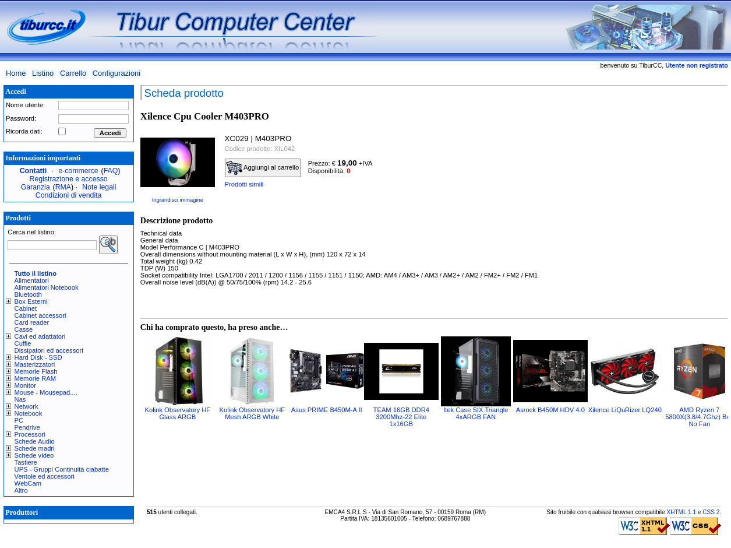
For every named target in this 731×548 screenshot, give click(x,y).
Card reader (32, 322)
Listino (43, 73)
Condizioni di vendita (69, 195)
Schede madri (35, 448)
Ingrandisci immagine (177, 200)
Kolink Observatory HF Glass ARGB (178, 413)
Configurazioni (116, 73)
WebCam (28, 483)
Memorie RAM (35, 378)
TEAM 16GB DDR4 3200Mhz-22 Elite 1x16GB (401, 416)
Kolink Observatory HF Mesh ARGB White (252, 413)
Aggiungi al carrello (262, 168)
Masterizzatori (35, 364)
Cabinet (26, 308)
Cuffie (23, 343)
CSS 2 (710, 512)
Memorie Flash (36, 371)
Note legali (99, 187)
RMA (63, 187)
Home (16, 73)
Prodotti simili (244, 184)
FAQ (111, 171)
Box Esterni (31, 301)
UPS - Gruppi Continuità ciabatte (62, 469)
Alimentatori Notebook (47, 287)
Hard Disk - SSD (38, 357)
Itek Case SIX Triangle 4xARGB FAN (475, 413)
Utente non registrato (696, 65)
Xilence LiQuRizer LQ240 (625, 409)
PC (19, 420)
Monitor (25, 385)
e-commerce (78, 171)
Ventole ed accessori (45, 476)
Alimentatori (32, 280)
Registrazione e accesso (69, 179)
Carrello (73, 73)
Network (26, 406)
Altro (21, 490)
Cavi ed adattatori (40, 336)
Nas (20, 399)
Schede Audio (35, 441)
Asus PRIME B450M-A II (326, 409)
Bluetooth (28, 294)
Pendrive (27, 427)
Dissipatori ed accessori (49, 350)
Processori (30, 434)
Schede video (34, 455)
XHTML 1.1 (681, 512)
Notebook (29, 413)
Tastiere (26, 462)
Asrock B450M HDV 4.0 (550, 409)
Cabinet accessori (40, 315)
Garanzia (35, 187)
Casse (24, 329)
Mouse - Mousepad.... (46, 392)
